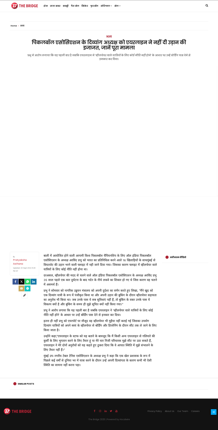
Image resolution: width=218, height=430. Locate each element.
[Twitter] (21, 282)
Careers (195, 411)
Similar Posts (26, 383)
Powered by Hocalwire (118, 419)
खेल (117, 5)
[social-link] (24, 295)
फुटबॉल (94, 5)
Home (15, 25)
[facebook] (15, 282)
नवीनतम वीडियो (178, 257)
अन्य (109, 36)
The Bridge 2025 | (97, 419)
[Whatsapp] (28, 282)
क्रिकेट (84, 5)
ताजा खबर (55, 5)
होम (46, 5)
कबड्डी (66, 5)
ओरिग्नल (106, 5)
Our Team (182, 411)
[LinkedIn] (34, 282)
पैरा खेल (75, 5)
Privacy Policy (155, 411)
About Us (169, 411)
